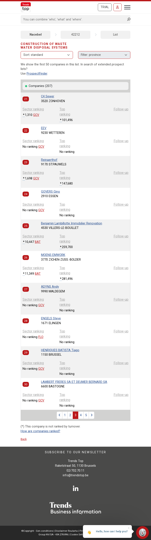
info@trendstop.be (75, 475)
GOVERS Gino (50, 191)
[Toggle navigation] (126, 6)
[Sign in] (117, 7)
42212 (75, 34)
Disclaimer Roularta (66, 530)
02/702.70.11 (75, 470)
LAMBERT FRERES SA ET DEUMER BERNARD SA (74, 382)
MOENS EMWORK (53, 255)
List (115, 34)
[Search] (74, 19)
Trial (105, 7)
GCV (36, 115)
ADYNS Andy (50, 287)
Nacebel (36, 34)
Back (24, 439)
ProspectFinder (37, 73)
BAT (38, 242)
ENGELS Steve (51, 318)
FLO (40, 337)
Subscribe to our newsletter (75, 452)
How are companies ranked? (40, 431)
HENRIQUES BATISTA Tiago (60, 350)
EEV (43, 128)
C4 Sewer (47, 96)
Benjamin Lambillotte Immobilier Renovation (71, 223)
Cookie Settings (79, 534)
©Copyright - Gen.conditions (37, 530)
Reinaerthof (49, 160)
